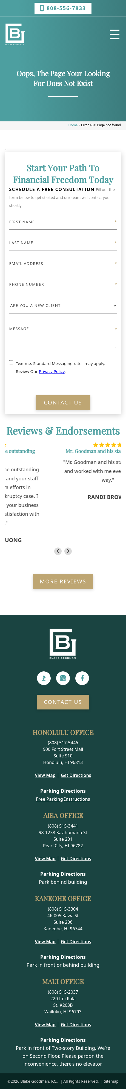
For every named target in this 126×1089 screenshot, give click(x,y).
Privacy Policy (52, 371)
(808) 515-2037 (63, 992)
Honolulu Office (63, 732)
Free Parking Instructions (63, 799)
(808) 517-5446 (63, 743)
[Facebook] (82, 678)
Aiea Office (63, 815)
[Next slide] (68, 551)
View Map (45, 775)
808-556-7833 (63, 8)
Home (73, 125)
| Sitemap (109, 1081)
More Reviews (63, 581)
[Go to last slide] (58, 551)
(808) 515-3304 (63, 909)
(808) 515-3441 (63, 826)
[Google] (63, 678)
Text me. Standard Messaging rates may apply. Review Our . (60, 367)
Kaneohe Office (63, 898)
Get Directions (76, 775)
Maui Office (63, 981)
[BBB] (44, 678)
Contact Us (63, 402)
